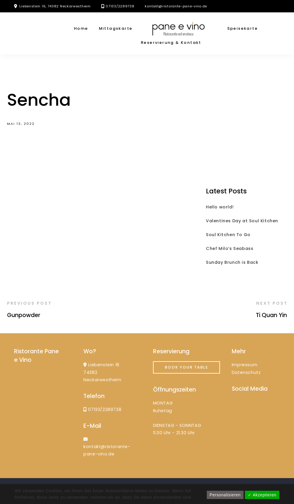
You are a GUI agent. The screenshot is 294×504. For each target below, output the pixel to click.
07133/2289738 (120, 6)
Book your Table (186, 367)
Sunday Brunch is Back (232, 262)
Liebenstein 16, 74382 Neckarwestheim (54, 6)
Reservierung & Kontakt (171, 42)
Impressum (244, 365)
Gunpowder (23, 315)
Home (81, 28)
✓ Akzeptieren (262, 495)
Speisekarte (242, 28)
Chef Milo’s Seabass (229, 248)
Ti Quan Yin (271, 315)
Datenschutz (246, 372)
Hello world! (219, 207)
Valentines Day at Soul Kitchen (242, 221)
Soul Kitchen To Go (228, 235)
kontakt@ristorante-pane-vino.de (176, 6)
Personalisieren (225, 495)
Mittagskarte (116, 28)
